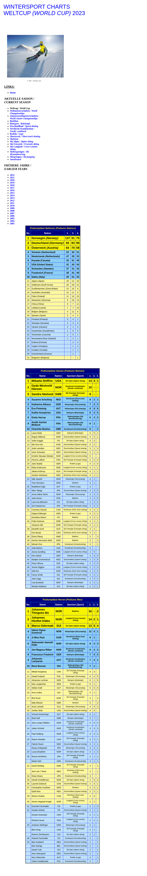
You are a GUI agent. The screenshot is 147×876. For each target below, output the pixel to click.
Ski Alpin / (21, 141)
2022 (12, 175)
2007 (12, 213)
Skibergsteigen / (19, 152)
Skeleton (14, 139)
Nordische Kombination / (22, 129)
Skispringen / (22, 157)
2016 (12, 190)
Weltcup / (20, 108)
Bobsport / (20, 123)
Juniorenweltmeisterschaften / (24, 117)
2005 (12, 218)
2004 (12, 221)
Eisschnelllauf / (24, 126)
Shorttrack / (25, 136)
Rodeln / (16, 134)
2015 (12, 193)
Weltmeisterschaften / (23, 112)
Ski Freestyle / (24, 144)
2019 (12, 182)
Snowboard (15, 159)
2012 (12, 200)
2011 (12, 203)
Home (13, 92)
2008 (12, 211)
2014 (12, 195)
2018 (12, 185)
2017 (12, 188)
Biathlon (14, 121)
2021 (12, 177)
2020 (12, 180)
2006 (12, 216)
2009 (12, 208)
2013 (12, 198)
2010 (12, 205)
